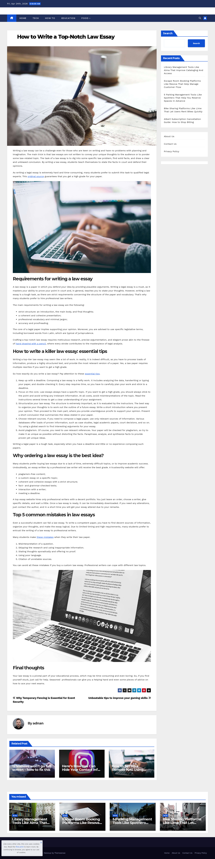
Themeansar (59, 853)
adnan (38, 723)
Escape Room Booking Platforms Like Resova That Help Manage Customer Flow (182, 83)
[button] (200, 18)
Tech (36, 18)
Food (85, 18)
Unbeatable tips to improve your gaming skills (119, 698)
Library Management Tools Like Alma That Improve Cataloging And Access (183, 70)
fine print (19, 847)
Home (22, 18)
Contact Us (170, 144)
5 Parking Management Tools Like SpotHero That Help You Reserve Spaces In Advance (183, 97)
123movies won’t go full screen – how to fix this (31, 768)
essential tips (92, 373)
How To (50, 18)
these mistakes (45, 537)
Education (68, 18)
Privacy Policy (171, 151)
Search (168, 33)
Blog (15, 815)
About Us (169, 136)
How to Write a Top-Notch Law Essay (66, 36)
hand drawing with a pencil (31, 343)
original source (36, 176)
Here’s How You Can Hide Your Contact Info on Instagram (81, 769)
